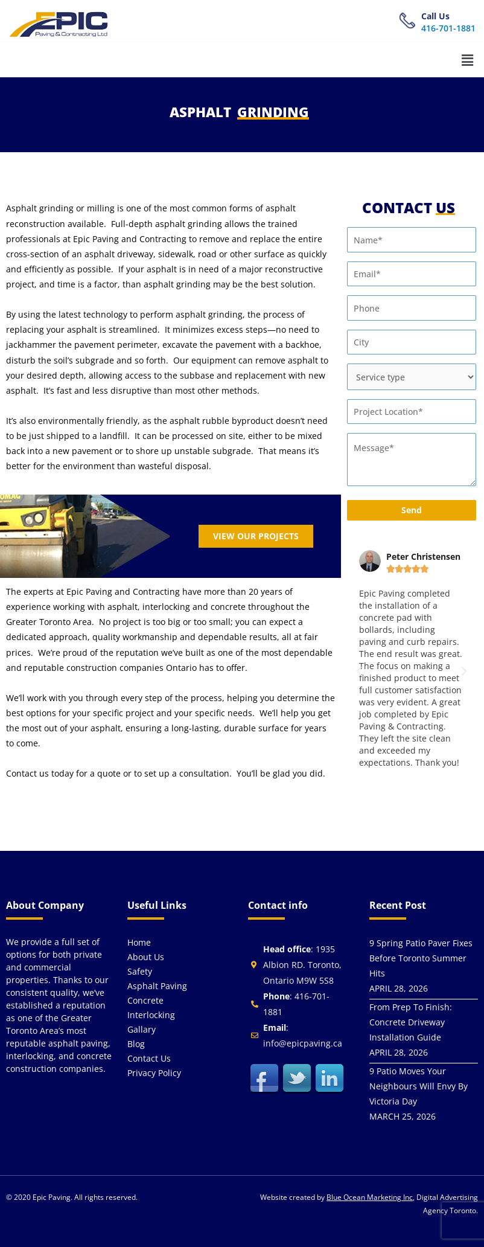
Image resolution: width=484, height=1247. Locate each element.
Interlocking (151, 1015)
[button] (467, 59)
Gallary (141, 1029)
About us (145, 957)
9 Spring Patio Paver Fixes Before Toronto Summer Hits (421, 958)
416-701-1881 (448, 28)
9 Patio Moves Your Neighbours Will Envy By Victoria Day (418, 1086)
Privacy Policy (154, 1073)
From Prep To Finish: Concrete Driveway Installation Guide (410, 1022)
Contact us (149, 1058)
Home (139, 942)
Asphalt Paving (157, 986)
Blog (136, 1044)
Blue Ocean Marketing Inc (369, 1197)
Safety (139, 971)
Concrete (145, 1000)
